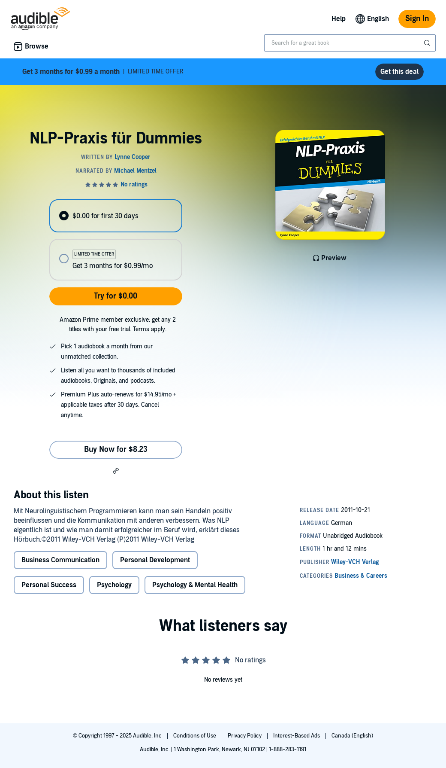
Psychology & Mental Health (195, 585)
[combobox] (350, 43)
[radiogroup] (115, 239)
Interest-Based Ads (297, 735)
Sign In (417, 18)
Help (338, 19)
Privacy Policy (245, 735)
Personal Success (48, 585)
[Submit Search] (428, 43)
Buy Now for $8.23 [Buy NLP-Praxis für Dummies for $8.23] (116, 449)
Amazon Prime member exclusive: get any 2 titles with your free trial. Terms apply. (118, 324)
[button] (115, 470)
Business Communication (60, 560)
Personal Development (155, 560)
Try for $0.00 (115, 296)
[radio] (115, 215)
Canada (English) (352, 735)
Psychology (114, 585)
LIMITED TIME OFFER (103, 71)
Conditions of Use (195, 735)
